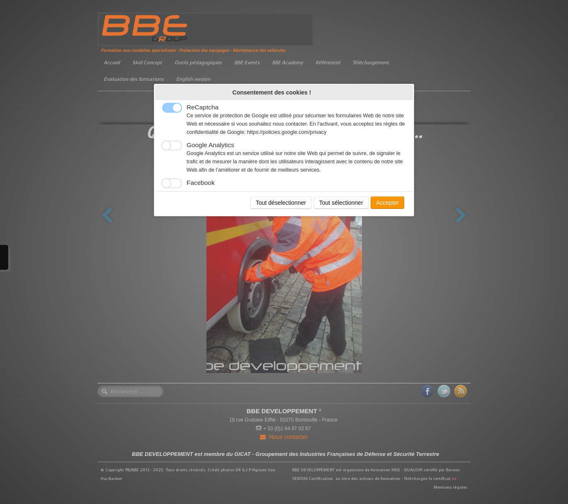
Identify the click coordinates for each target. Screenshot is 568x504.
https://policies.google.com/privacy (287, 132)
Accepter (387, 202)
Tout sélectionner (341, 202)
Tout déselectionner (281, 202)
